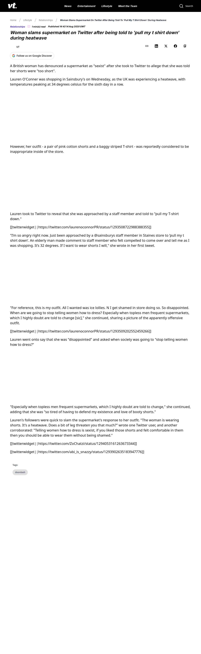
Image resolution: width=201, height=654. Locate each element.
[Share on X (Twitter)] (165, 46)
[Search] (186, 6)
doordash (20, 472)
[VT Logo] (12, 6)
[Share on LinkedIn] (156, 46)
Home (13, 20)
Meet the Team (127, 6)
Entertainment (86, 6)
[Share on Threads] (184, 46)
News (67, 6)
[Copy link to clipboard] (146, 46)
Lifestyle (106, 6)
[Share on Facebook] (175, 46)
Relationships (46, 20)
